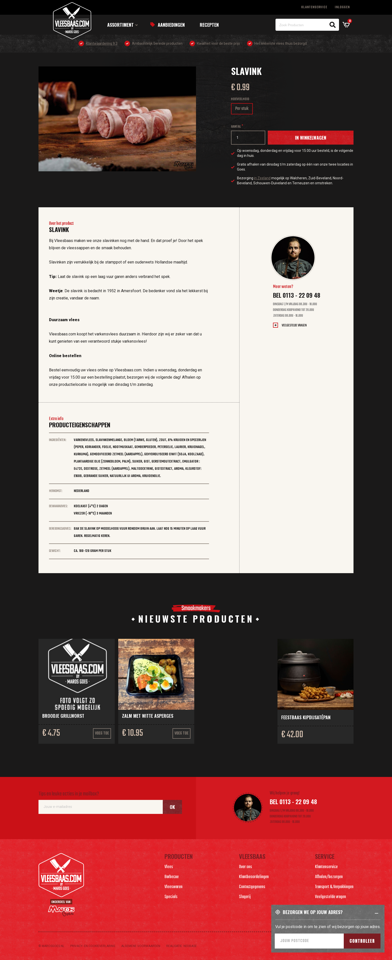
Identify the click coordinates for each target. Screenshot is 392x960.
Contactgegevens (252, 887)
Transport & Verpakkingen (334, 887)
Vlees (168, 867)
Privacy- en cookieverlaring (92, 946)
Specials (171, 897)
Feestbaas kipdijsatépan (305, 717)
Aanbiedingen (171, 24)
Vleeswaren (173, 887)
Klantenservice (314, 7)
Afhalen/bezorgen (329, 877)
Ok (172, 807)
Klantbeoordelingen (254, 877)
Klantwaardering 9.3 (102, 43)
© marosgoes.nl (51, 946)
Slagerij (245, 897)
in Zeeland (262, 178)
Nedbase (190, 946)
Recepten (209, 24)
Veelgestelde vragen (294, 325)
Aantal (236, 127)
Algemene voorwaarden (140, 946)
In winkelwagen (310, 137)
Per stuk (244, 109)
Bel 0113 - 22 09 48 (296, 295)
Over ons (245, 867)
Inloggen (342, 7)
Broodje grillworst (63, 716)
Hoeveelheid (240, 99)
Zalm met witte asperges (147, 716)
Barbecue (171, 877)
